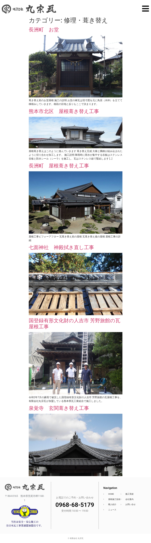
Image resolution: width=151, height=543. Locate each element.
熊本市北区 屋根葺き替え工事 (64, 111)
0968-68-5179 (74, 504)
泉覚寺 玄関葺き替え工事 (59, 408)
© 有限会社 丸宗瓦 (75, 538)
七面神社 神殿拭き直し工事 (61, 247)
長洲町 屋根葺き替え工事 (59, 166)
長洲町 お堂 (44, 30)
